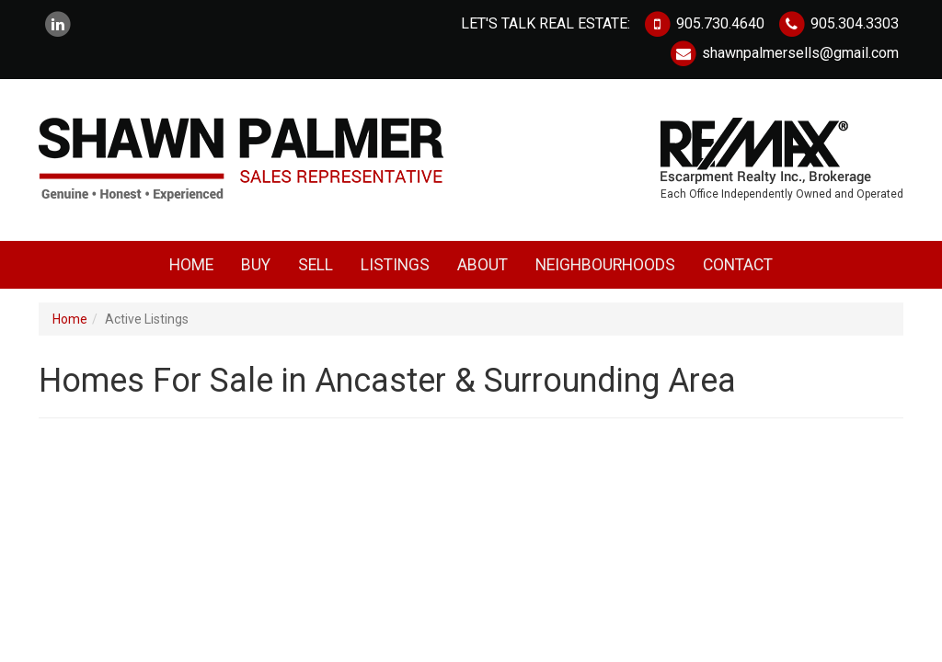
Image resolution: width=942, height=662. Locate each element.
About (482, 265)
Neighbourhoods (605, 265)
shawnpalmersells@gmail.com (784, 53)
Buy (255, 265)
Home (191, 265)
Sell (315, 265)
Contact (738, 265)
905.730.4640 (703, 23)
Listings (395, 265)
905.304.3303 (838, 23)
